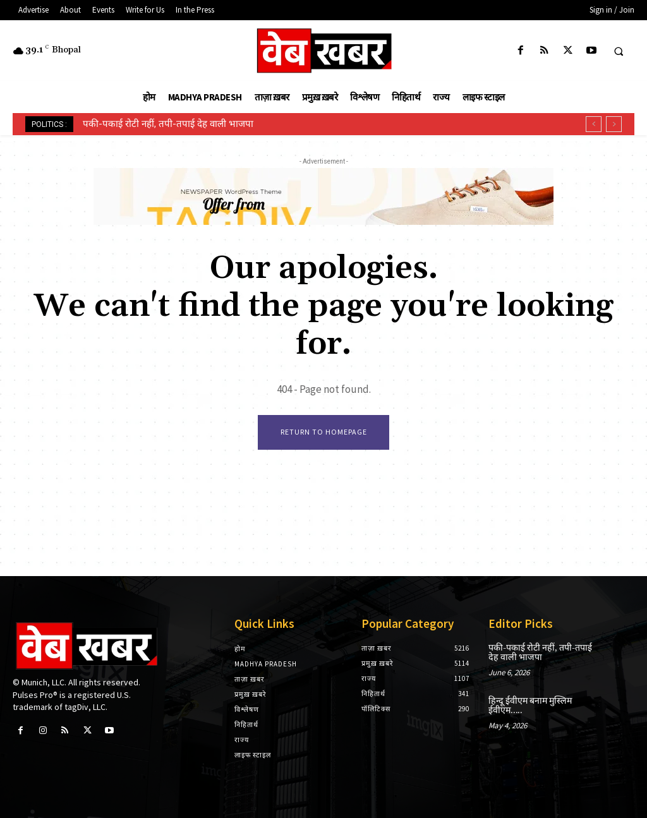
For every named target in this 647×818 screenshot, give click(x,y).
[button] (618, 51)
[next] (614, 124)
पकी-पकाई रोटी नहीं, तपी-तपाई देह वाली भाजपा (168, 123)
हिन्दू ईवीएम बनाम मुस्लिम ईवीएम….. (528, 705)
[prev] (594, 124)
